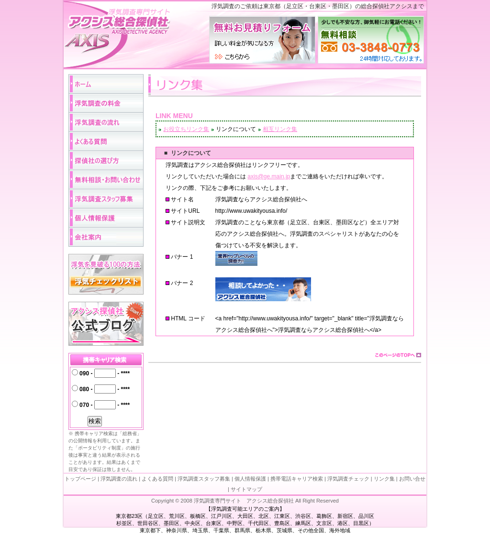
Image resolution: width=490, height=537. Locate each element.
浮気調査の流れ (118, 479)
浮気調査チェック (348, 479)
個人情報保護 (250, 479)
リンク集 (384, 479)
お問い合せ (412, 479)
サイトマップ (246, 489)
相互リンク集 (280, 129)
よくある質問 (157, 479)
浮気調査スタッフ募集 (203, 479)
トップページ (80, 479)
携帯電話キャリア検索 (296, 479)
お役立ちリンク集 (186, 129)
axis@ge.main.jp (268, 176)
